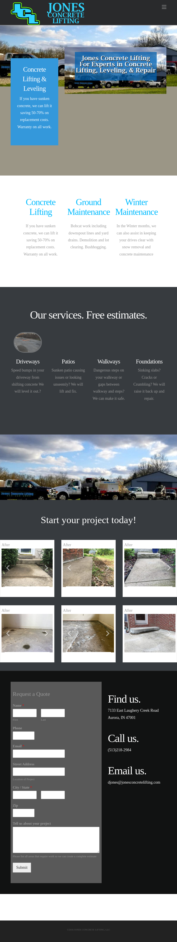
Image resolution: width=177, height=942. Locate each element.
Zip (15, 805)
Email (18, 746)
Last (43, 719)
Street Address (23, 764)
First (15, 719)
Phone (17, 728)
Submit (22, 867)
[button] (164, 7)
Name (18, 705)
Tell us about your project (32, 823)
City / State (22, 787)
